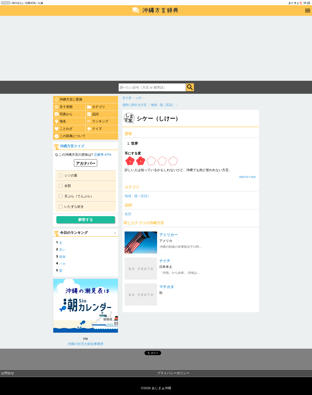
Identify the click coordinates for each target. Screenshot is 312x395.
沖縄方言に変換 (68, 99)
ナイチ (164, 261)
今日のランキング (74, 233)
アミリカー (168, 235)
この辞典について (70, 136)
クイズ (94, 128)
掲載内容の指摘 (247, 177)
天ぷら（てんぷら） (79, 196)
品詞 (93, 114)
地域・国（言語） (138, 196)
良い (62, 249)
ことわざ (63, 128)
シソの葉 (70, 175)
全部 (67, 186)
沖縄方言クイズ (72, 146)
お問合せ (7, 373)
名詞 (128, 214)
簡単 (62, 257)
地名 (60, 121)
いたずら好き (74, 206)
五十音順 (63, 107)
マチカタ (166, 287)
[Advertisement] (156, 48)
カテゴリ (96, 107)
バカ (62, 263)
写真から (63, 114)
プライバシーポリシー (173, 373)
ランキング (97, 121)
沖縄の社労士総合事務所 (86, 344)
